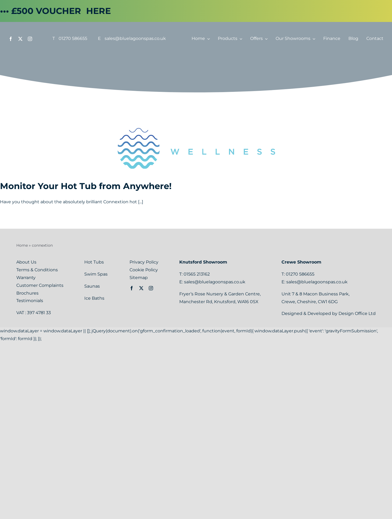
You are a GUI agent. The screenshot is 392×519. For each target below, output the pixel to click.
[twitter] (20, 39)
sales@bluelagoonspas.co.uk (135, 38)
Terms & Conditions (37, 269)
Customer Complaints (39, 285)
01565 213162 (197, 274)
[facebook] (11, 39)
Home (22, 245)
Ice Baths (94, 298)
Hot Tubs (94, 262)
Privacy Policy (144, 262)
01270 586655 (73, 38)
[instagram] (30, 39)
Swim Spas (96, 274)
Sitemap (139, 277)
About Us (26, 262)
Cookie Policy (144, 269)
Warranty (26, 277)
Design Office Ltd (357, 313)
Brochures (27, 293)
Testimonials (29, 300)
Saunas (92, 286)
